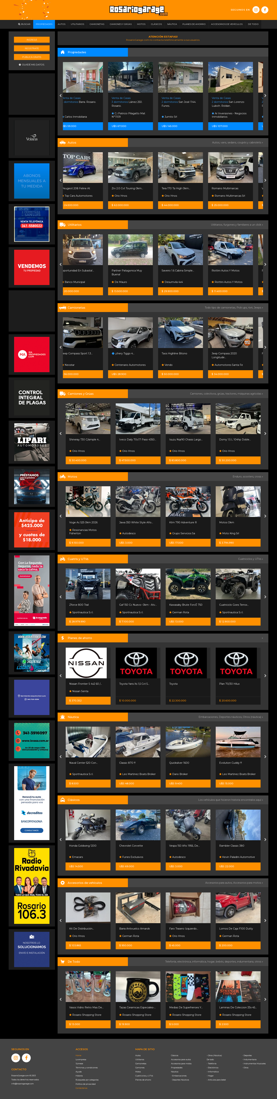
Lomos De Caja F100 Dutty (236, 928)
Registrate (32, 48)
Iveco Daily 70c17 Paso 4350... (137, 439)
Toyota (173, 683)
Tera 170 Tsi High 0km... (183, 188)
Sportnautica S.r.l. (81, 612)
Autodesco (127, 533)
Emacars (76, 857)
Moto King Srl (229, 533)
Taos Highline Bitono (182, 353)
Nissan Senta (78, 691)
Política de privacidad (86, 1084)
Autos (138, 1055)
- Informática (213, 1071)
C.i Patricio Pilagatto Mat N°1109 (136, 115)
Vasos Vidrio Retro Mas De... (86, 1007)
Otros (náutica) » (253, 717)
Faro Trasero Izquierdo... (183, 928)
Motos (138, 1071)
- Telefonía (211, 1063)
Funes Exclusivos (131, 857)
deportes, (231, 961)
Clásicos (174, 1055)
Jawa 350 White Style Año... (136, 522)
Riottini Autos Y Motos (233, 270)
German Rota (179, 612)
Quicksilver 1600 (179, 762)
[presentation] (60, 96)
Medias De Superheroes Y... (186, 1007)
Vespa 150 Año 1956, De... (184, 845)
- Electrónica (212, 1067)
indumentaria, (246, 961)
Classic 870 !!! (127, 762)
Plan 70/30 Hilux (229, 683)
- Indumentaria (249, 1059)
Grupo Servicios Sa (182, 533)
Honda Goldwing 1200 (82, 845)
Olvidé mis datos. (32, 64)
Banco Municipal (81, 282)
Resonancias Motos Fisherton (82, 531)
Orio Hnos (127, 195)
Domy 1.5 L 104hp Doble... (235, 439)
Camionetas (140, 1063)
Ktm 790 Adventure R (183, 522)
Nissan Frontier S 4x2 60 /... (85, 683)
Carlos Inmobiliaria (82, 116)
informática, (199, 961)
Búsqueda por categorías (87, 1080)
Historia (79, 1075)
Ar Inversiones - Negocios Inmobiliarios (236, 115)
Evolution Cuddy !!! (230, 762)
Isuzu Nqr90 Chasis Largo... (186, 439)
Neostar (75, 365)
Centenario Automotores (136, 365)
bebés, (220, 961)
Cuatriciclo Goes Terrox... (234, 604)
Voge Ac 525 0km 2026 (83, 522)
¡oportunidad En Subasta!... (85, 270)
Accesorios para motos (247, 882)
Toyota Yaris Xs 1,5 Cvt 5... (134, 683)
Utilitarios (139, 1059)
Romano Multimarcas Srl (236, 195)
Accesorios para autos (181, 1059)
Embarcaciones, (209, 717)
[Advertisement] (31, 93)
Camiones (140, 1067)
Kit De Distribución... (81, 928)
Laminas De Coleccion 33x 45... (238, 1007)
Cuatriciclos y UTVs (144, 1075)
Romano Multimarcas (232, 188)
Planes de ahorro (143, 1080)
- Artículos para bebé (216, 1080)
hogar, (211, 961)
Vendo (174, 365)
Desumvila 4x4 (179, 282)
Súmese (79, 1063)
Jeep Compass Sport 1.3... (84, 353)
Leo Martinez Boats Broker (137, 774)
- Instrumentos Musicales (254, 1063)
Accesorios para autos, (219, 882)
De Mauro (127, 282)
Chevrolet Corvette (131, 845)
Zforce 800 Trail (79, 604)
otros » (259, 961)
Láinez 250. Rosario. (134, 102)
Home (78, 1055)
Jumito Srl (177, 116)
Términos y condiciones (87, 1067)
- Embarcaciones (179, 1075)
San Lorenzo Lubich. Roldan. (235, 102)
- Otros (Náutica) (214, 1055)
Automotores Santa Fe (235, 365)
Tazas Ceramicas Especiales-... (137, 1007)
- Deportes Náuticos (180, 1080)
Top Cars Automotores (84, 195)
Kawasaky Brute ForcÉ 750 (185, 604)
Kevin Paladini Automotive (237, 857)
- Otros (245, 1067)
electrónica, (184, 961)
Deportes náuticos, (231, 717)
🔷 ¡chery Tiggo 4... (130, 353)
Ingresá (32, 39)
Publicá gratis (31, 57)
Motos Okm (226, 522)
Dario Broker (178, 774)
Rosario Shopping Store (85, 1014)
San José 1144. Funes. (186, 102)
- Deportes (247, 1055)
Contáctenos (81, 1088)
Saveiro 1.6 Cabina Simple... (185, 270)
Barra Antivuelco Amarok (134, 928)
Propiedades (176, 1067)
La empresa (81, 1059)
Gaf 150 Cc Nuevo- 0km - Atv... (138, 604)
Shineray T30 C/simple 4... (84, 439)
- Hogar (210, 1075)
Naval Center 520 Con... (83, 762)
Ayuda (79, 1071)
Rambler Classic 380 (231, 845)
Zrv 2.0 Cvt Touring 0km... (135, 188)
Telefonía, (171, 961)
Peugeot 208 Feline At (83, 188)
